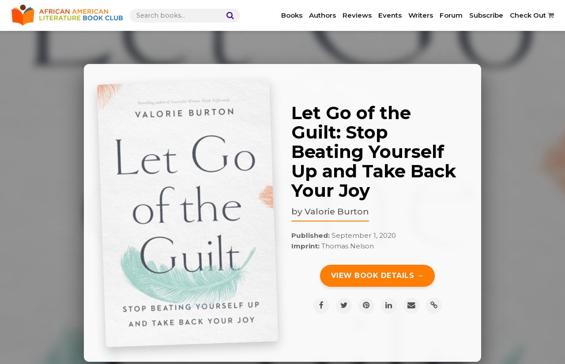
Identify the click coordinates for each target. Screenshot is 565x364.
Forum (451, 15)
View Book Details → (377, 275)
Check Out (532, 15)
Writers (420, 15)
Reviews (357, 15)
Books (291, 15)
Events (390, 15)
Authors (322, 15)
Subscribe (486, 15)
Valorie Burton (337, 211)
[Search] (228, 15)
